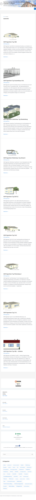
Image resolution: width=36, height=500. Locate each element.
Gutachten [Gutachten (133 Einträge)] (14, 474)
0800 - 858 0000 (5, 396)
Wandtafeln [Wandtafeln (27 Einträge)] (5, 487)
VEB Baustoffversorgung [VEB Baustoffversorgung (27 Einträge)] (11, 482)
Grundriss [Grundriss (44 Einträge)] (8, 474)
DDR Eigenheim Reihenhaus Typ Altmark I (14, 158)
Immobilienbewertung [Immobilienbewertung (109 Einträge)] (7, 477)
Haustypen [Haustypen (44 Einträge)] (26, 474)
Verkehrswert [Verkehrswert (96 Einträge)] (19, 482)
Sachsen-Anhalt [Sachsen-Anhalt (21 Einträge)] (22, 479)
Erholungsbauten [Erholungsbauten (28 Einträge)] (6, 470)
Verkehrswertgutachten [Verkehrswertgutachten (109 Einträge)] (18, 484)
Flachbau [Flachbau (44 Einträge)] (11, 472)
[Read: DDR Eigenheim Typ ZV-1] (11, 304)
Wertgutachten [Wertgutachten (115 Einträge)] (19, 487)
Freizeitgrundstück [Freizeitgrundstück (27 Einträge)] (23, 472)
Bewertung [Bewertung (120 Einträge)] (28, 465)
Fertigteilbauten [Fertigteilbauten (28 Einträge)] (21, 470)
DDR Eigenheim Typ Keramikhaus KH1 (13, 81)
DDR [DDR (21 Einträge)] (17, 468)
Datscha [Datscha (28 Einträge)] (9, 468)
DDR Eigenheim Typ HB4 (10, 42)
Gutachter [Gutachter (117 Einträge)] (20, 474)
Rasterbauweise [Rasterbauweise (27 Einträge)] (25, 477)
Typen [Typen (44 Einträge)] (4, 482)
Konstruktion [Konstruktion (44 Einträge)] (16, 477)
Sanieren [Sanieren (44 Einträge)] (27, 479)
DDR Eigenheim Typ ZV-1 (10, 313)
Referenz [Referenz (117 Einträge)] (5, 479)
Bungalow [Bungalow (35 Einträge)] (5, 468)
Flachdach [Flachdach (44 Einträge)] (16, 472)
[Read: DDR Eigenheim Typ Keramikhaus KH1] (11, 72)
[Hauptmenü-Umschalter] (35, 9)
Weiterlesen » (6, 57)
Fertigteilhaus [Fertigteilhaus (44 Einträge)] (28, 470)
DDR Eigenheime (6, 44)
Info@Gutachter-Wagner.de (6, 427)
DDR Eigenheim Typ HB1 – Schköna (13, 352)
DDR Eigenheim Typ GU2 (10, 236)
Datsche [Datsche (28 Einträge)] (14, 468)
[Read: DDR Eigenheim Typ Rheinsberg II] (11, 265)
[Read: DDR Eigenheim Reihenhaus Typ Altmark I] (11, 149)
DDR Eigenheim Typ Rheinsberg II (12, 274)
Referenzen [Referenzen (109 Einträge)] (11, 479)
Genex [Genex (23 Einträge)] (4, 474)
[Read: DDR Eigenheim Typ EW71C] (11, 188)
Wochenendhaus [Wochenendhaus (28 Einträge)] (26, 487)
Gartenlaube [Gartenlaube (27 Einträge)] (29, 472)
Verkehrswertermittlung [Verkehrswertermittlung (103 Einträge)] (7, 484)
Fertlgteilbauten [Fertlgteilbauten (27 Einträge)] (5, 472)
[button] (0, 9)
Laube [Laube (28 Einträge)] (21, 477)
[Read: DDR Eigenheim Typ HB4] (11, 33)
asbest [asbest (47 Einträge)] (4, 465)
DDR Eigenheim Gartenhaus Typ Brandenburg (15, 120)
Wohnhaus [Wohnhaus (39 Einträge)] (5, 489)
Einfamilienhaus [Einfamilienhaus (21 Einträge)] (29, 468)
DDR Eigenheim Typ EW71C (10, 197)
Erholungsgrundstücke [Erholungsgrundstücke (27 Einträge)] (13, 470)
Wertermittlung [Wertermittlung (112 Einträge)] (11, 487)
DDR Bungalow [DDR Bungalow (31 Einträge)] (22, 468)
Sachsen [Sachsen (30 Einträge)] (16, 479)
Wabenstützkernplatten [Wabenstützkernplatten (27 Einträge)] (28, 484)
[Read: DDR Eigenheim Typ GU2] (11, 226)
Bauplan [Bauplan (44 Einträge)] (22, 465)
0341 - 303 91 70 (5, 404)
